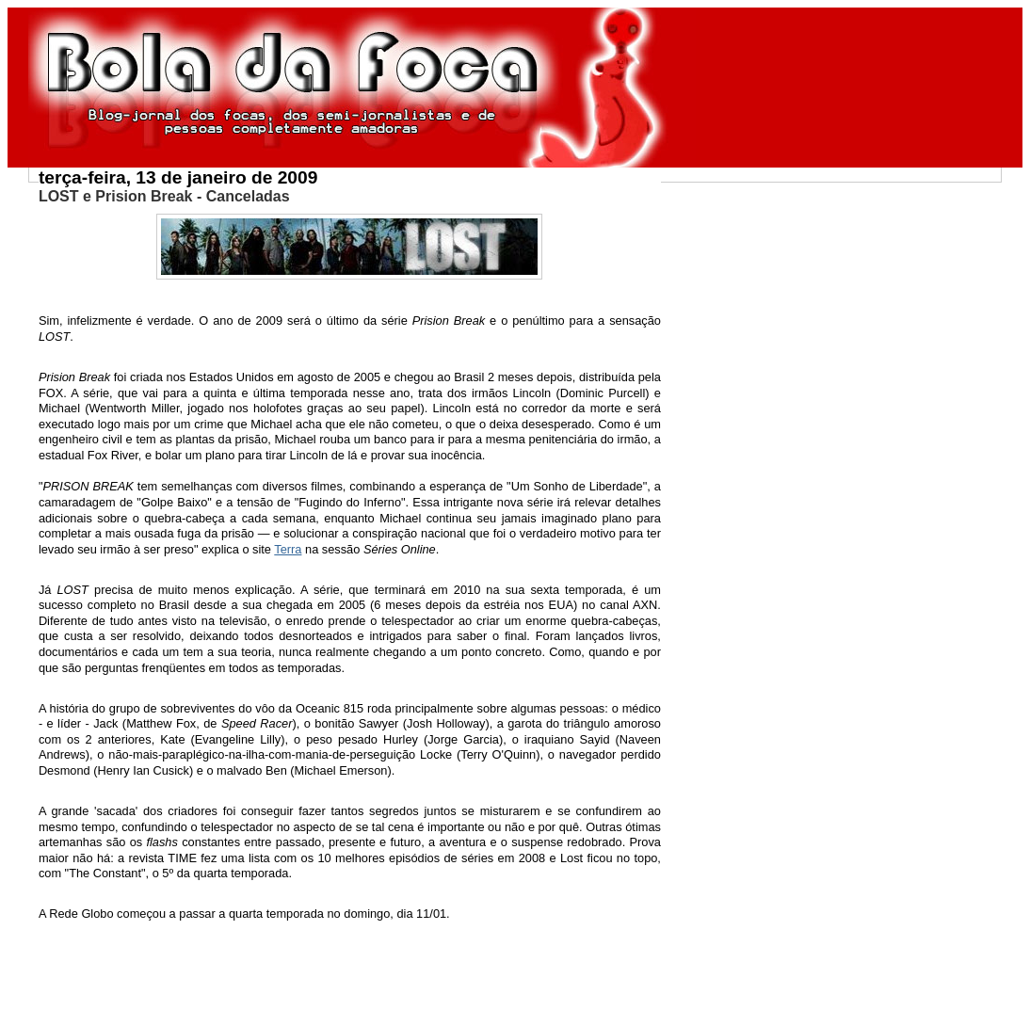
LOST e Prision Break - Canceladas (164, 196)
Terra (287, 549)
